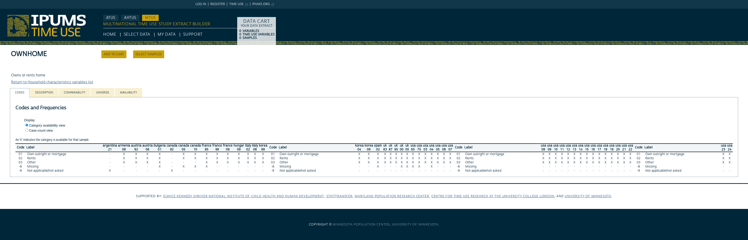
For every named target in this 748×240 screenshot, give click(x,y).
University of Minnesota (588, 196)
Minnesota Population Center (361, 225)
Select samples (148, 54)
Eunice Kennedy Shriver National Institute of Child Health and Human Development (243, 196)
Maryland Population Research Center (392, 196)
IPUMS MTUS (11, 11)
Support (193, 34)
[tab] (19, 92)
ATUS (110, 17)
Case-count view (41, 130)
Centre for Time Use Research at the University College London (492, 196)
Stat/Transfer (339, 196)
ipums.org (261, 4)
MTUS (150, 17)
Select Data (137, 34)
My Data (166, 34)
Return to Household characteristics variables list (52, 82)
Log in (201, 4)
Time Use (236, 4)
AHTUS (130, 17)
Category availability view (47, 125)
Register (217, 4)
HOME (109, 34)
